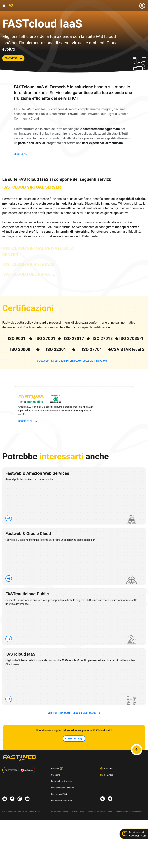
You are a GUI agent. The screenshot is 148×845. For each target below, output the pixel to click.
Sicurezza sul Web (59, 794)
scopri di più (25, 421)
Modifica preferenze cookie (100, 812)
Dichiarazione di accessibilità (129, 812)
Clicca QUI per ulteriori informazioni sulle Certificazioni (72, 361)
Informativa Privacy (59, 812)
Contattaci (108, 775)
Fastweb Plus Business (61, 781)
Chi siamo (55, 775)
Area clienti (109, 768)
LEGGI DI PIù (20, 154)
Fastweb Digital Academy (62, 788)
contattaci (11, 58)
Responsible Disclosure (61, 800)
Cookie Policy (78, 812)
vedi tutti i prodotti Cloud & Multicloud (72, 713)
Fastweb (55, 768)
